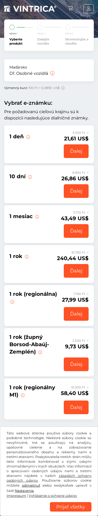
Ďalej (76, 151)
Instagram (42, 476)
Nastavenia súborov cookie (28, 503)
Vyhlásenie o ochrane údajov (30, 495)
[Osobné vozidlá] (51, 73)
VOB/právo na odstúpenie (27, 487)
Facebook (15, 476)
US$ (12, 459)
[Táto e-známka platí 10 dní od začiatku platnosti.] (29, 176)
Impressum (66, 503)
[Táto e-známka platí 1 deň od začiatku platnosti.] (36, 216)
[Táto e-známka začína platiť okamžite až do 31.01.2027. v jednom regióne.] (11, 301)
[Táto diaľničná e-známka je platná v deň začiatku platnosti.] (27, 136)
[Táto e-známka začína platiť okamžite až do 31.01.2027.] (26, 256)
